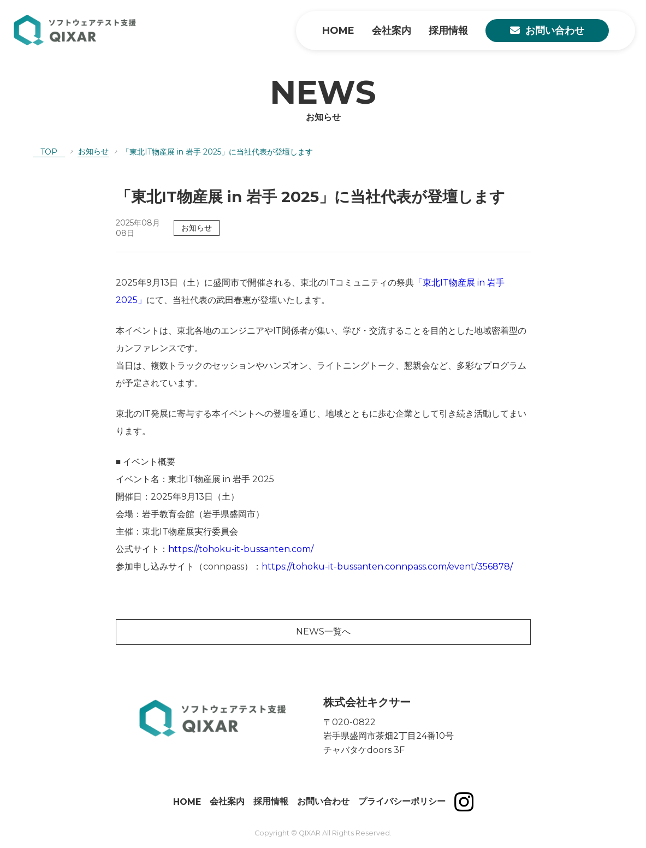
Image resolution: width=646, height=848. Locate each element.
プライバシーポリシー (402, 801)
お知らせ (93, 151)
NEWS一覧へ (323, 631)
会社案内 (391, 31)
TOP (48, 152)
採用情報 (448, 31)
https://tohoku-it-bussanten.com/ (240, 549)
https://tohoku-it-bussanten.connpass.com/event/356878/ (387, 566)
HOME (338, 31)
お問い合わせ (554, 31)
